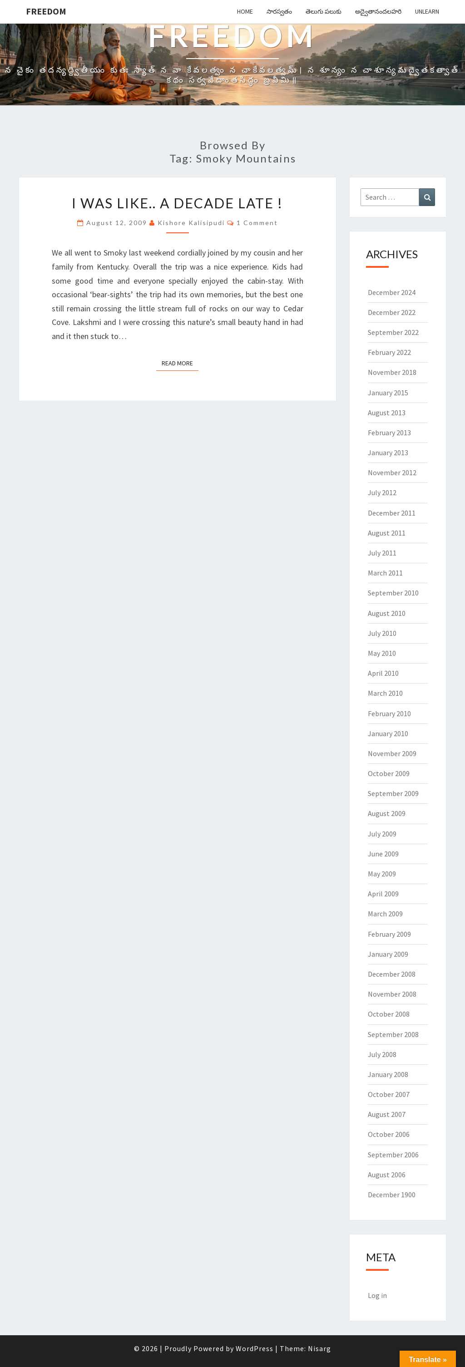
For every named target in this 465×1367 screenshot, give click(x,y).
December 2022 (392, 312)
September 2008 (393, 1034)
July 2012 (382, 492)
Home (245, 11)
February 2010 (389, 713)
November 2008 (392, 993)
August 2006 (387, 1174)
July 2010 (382, 633)
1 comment (257, 222)
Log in (377, 1295)
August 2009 (387, 813)
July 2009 (382, 833)
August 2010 (387, 613)
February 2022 (389, 352)
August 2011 (387, 532)
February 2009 (389, 934)
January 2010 (388, 733)
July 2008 (382, 1054)
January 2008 (388, 1074)
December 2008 (392, 974)
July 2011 (382, 552)
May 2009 (382, 873)
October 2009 (389, 773)
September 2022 (393, 332)
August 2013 (387, 412)
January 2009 (388, 954)
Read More (180, 362)
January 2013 (388, 452)
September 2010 (393, 592)
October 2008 (389, 1013)
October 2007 (389, 1094)
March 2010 (385, 693)
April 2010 (383, 673)
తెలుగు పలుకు (323, 11)
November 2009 (392, 753)
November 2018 (392, 372)
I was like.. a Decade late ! (177, 203)
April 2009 (383, 893)
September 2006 (393, 1154)
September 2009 (393, 793)
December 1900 (392, 1194)
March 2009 (385, 913)
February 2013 (389, 432)
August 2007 (387, 1114)
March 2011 (385, 572)
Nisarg (319, 1348)
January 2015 (388, 392)
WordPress (254, 1348)
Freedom (46, 11)
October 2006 (389, 1134)
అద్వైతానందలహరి (378, 11)
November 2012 (392, 472)
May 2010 (382, 653)
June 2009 (383, 853)
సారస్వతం (279, 11)
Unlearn (427, 11)
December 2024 (392, 292)
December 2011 (392, 512)
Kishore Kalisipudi (191, 222)
